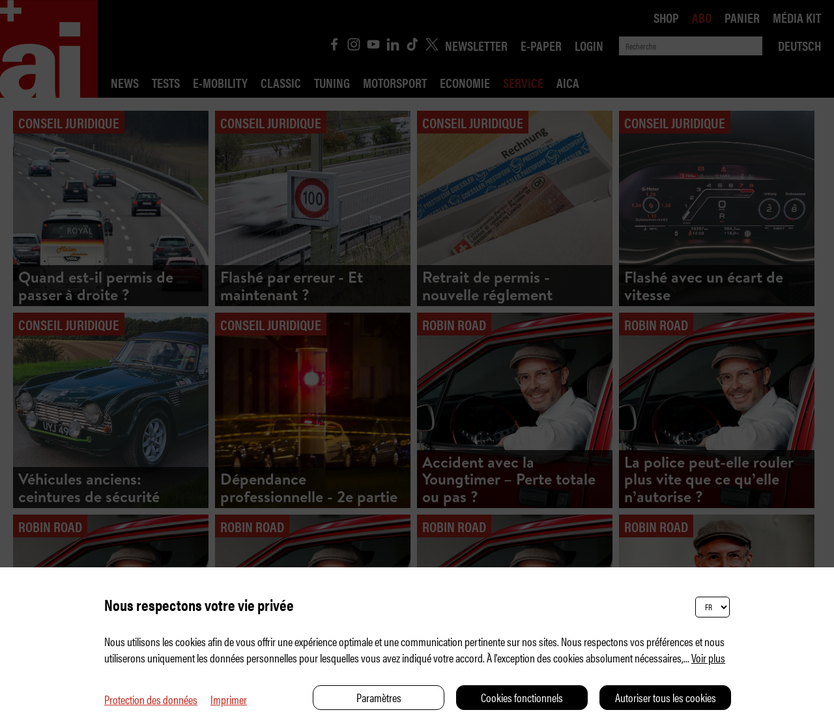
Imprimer (228, 699)
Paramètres (378, 697)
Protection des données (150, 699)
